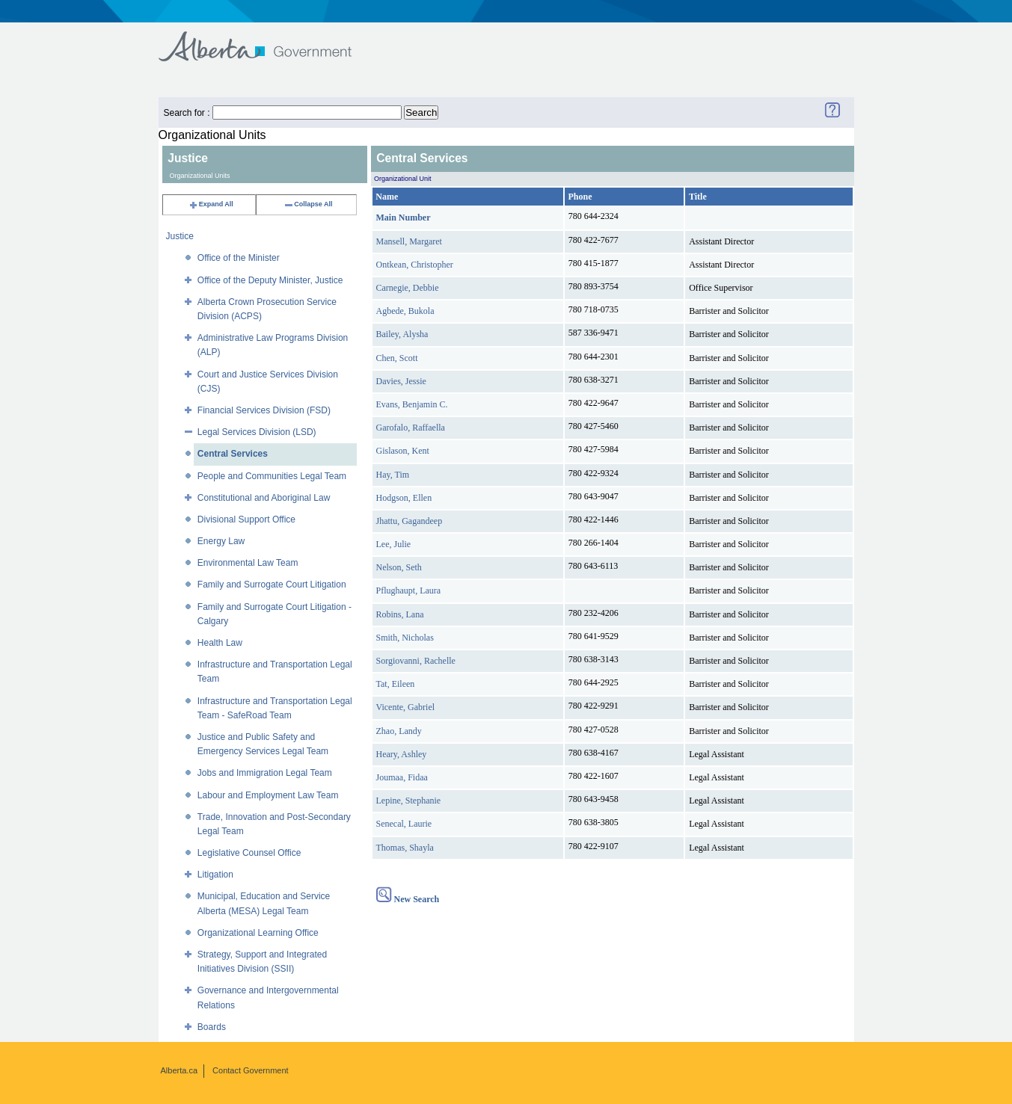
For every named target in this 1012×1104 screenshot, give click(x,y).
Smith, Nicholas (405, 637)
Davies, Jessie (401, 381)
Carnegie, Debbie (407, 288)
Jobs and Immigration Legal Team (264, 773)
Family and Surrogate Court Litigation (271, 584)
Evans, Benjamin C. (412, 404)
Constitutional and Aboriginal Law (263, 498)
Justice (180, 236)
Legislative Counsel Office (249, 853)
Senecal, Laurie (404, 823)
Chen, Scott (397, 358)
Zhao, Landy (399, 731)
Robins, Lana (400, 614)
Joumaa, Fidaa (402, 777)
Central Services (232, 453)
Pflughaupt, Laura (408, 590)
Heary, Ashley (401, 754)
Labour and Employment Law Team (268, 795)
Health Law (219, 643)
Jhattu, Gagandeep (409, 521)
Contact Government (250, 1070)
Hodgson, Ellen (404, 498)
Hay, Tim (393, 474)
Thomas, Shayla (405, 847)
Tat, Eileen (395, 684)
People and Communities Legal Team (271, 476)
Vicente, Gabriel (405, 707)
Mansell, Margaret (409, 241)
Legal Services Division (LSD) (256, 432)
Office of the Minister (238, 258)
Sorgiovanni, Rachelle (416, 661)
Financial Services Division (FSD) (264, 410)
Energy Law (221, 541)
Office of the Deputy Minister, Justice (270, 280)
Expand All (210, 204)
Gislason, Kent (402, 450)
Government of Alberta (267, 39)
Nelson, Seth (399, 567)
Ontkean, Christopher (414, 264)
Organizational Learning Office (258, 933)
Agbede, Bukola (405, 311)
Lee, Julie (393, 544)
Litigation (215, 874)
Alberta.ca (179, 1070)
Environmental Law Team (247, 563)
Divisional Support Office (246, 519)
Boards (211, 1027)
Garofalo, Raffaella (410, 427)
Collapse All (307, 204)
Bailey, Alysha (402, 334)
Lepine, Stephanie (408, 800)
